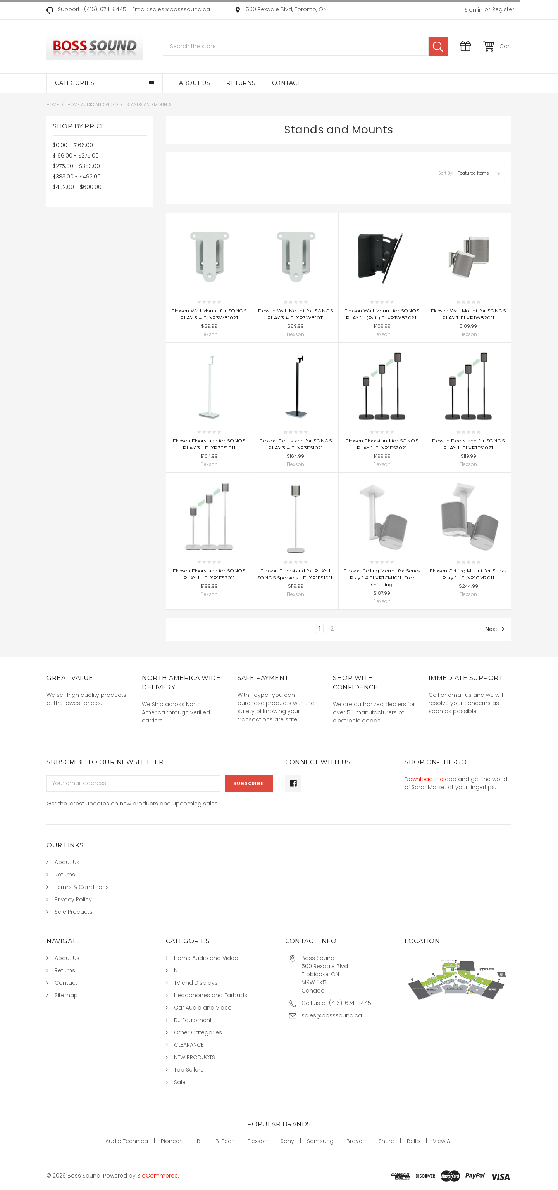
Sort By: (445, 173)
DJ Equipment (193, 1020)
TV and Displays (196, 983)
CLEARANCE (189, 1045)
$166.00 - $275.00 (76, 155)
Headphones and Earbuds (210, 995)
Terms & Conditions (82, 887)
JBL (198, 1141)
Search (438, 46)
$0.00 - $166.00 (73, 145)
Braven (356, 1141)
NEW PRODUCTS (194, 1057)
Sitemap (66, 995)
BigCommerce (157, 1176)
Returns (241, 83)
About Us (194, 83)
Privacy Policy (73, 899)
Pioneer (171, 1141)
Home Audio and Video (206, 958)
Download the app (430, 779)
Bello (413, 1141)
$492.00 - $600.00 (77, 187)
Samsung (320, 1141)
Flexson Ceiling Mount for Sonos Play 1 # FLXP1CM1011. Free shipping (381, 577)
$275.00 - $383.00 (76, 166)
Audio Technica (126, 1141)
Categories (74, 83)
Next (495, 629)
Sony (287, 1141)
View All (443, 1141)
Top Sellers (188, 1070)
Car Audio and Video (203, 1008)
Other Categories (198, 1032)
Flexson (258, 1141)
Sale (180, 1082)
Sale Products (74, 912)
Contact (286, 83)
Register (503, 9)
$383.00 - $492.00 (77, 176)
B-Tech (225, 1141)
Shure (386, 1141)
